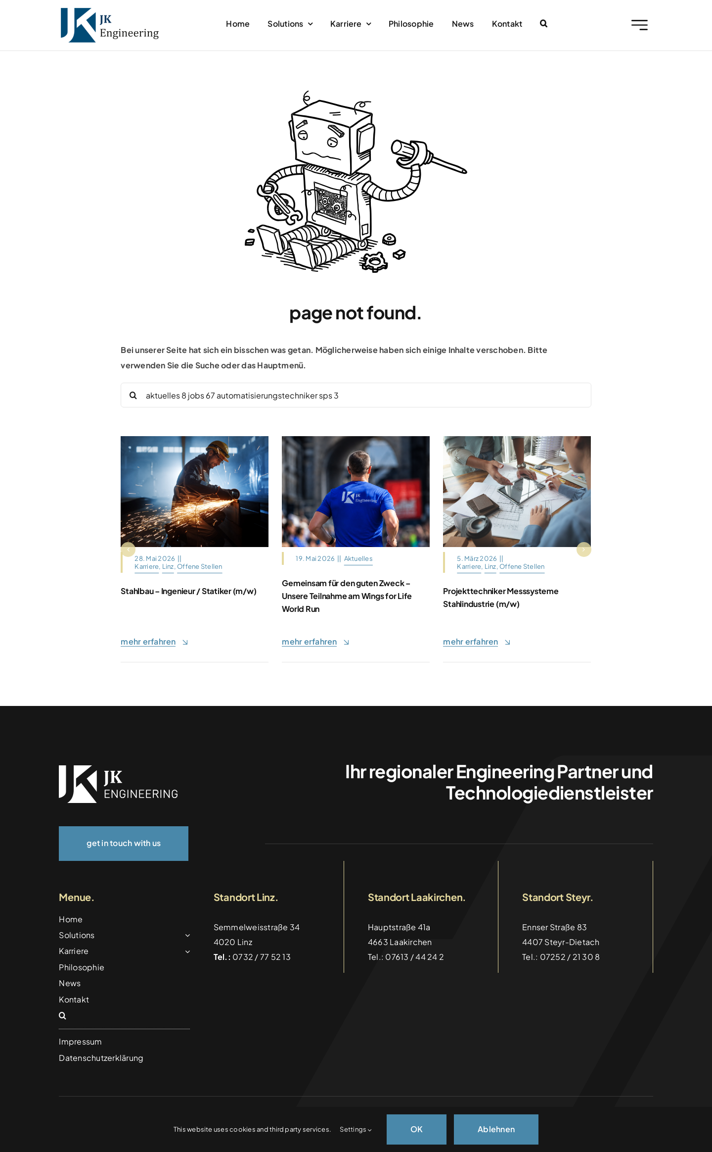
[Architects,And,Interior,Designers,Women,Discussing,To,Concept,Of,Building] (517, 440)
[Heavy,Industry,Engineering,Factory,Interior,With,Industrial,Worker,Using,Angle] (194, 440)
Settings (355, 1129)
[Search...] (356, 395)
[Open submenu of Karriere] (185, 951)
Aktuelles (358, 558)
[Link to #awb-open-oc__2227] (639, 25)
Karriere (146, 566)
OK (416, 1129)
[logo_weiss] (118, 769)
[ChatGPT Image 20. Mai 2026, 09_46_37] (356, 440)
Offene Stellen (199, 566)
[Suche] (133, 395)
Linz (168, 566)
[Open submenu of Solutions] (185, 935)
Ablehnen (496, 1129)
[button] (543, 24)
